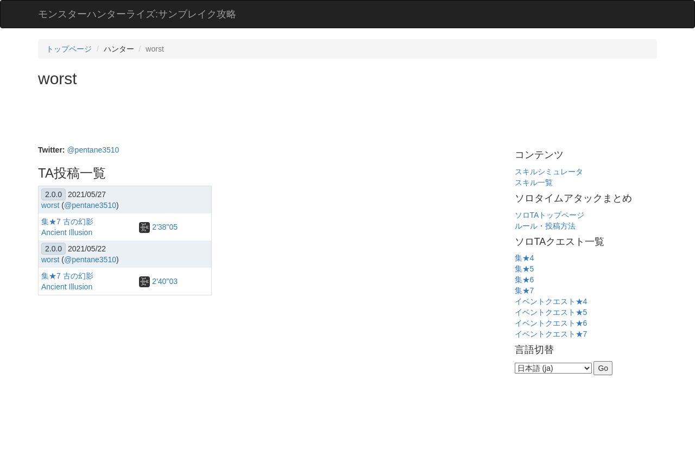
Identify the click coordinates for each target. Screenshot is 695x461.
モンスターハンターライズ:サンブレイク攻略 (137, 14)
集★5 (524, 268)
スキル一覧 (534, 182)
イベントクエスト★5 (551, 312)
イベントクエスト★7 (551, 334)
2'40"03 (158, 281)
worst (50, 205)
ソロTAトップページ (550, 215)
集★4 (524, 258)
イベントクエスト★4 (551, 301)
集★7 (524, 290)
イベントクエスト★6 (551, 323)
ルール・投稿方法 (545, 226)
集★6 (524, 279)
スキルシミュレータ (549, 171)
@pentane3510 (93, 150)
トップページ (69, 49)
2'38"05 (158, 227)
